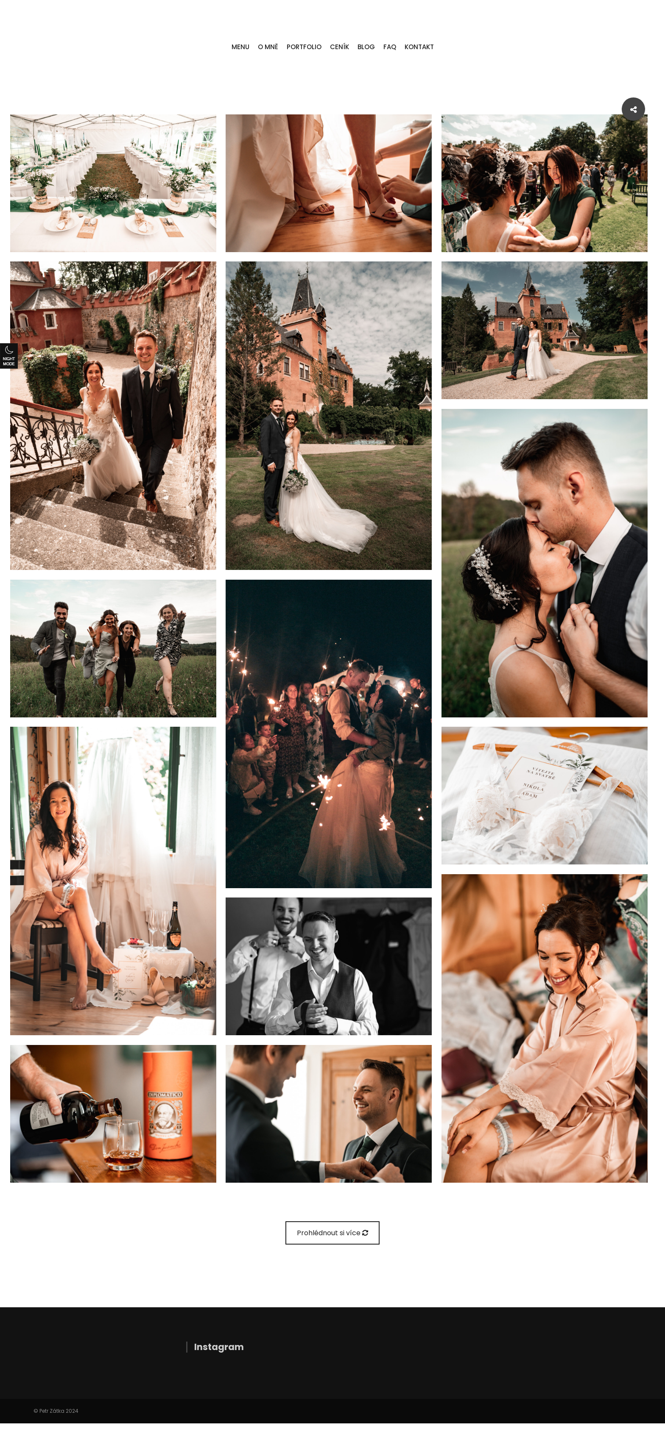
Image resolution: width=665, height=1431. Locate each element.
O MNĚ (268, 46)
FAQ (389, 46)
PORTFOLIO (304, 46)
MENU (240, 46)
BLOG (366, 46)
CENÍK (339, 46)
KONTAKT (419, 46)
